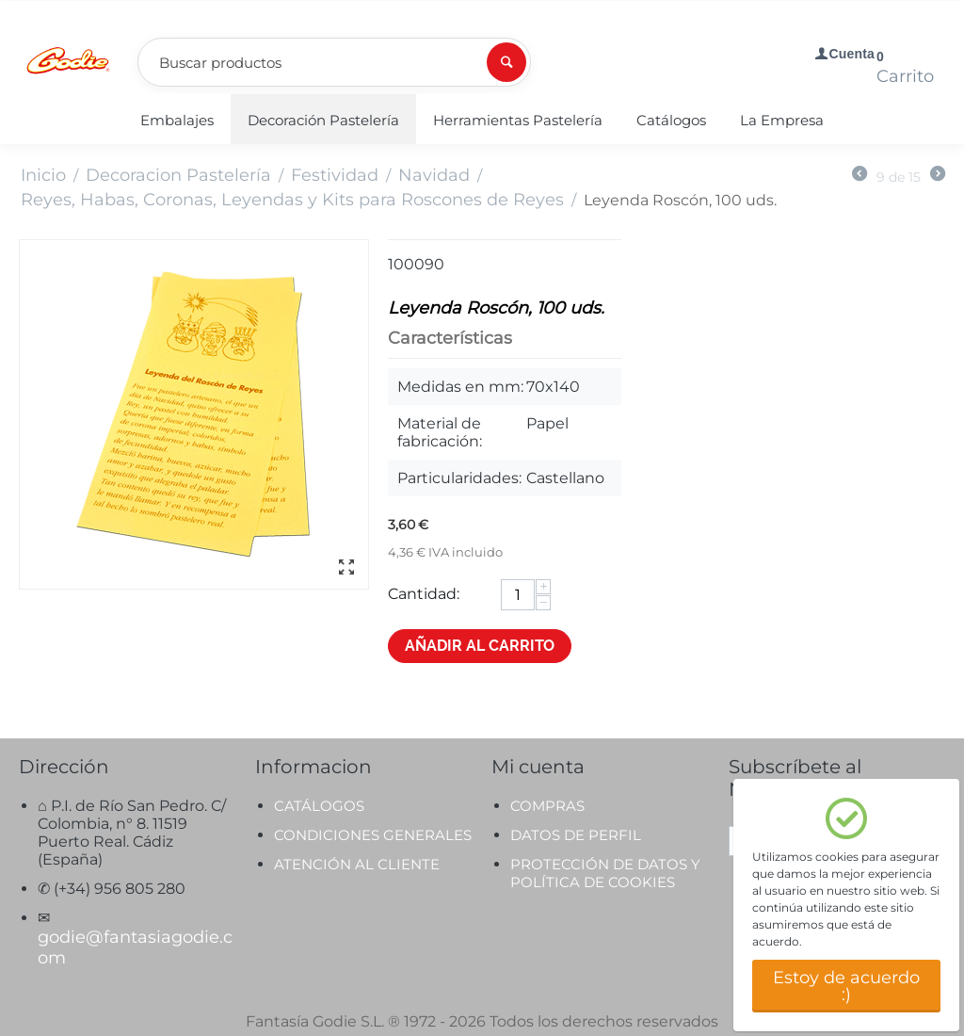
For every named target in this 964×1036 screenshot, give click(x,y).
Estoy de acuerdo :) (846, 986)
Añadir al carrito (479, 646)
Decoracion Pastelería (178, 175)
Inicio (43, 175)
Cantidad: (423, 594)
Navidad (434, 175)
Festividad (334, 175)
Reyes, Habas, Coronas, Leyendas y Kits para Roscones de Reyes (292, 199)
